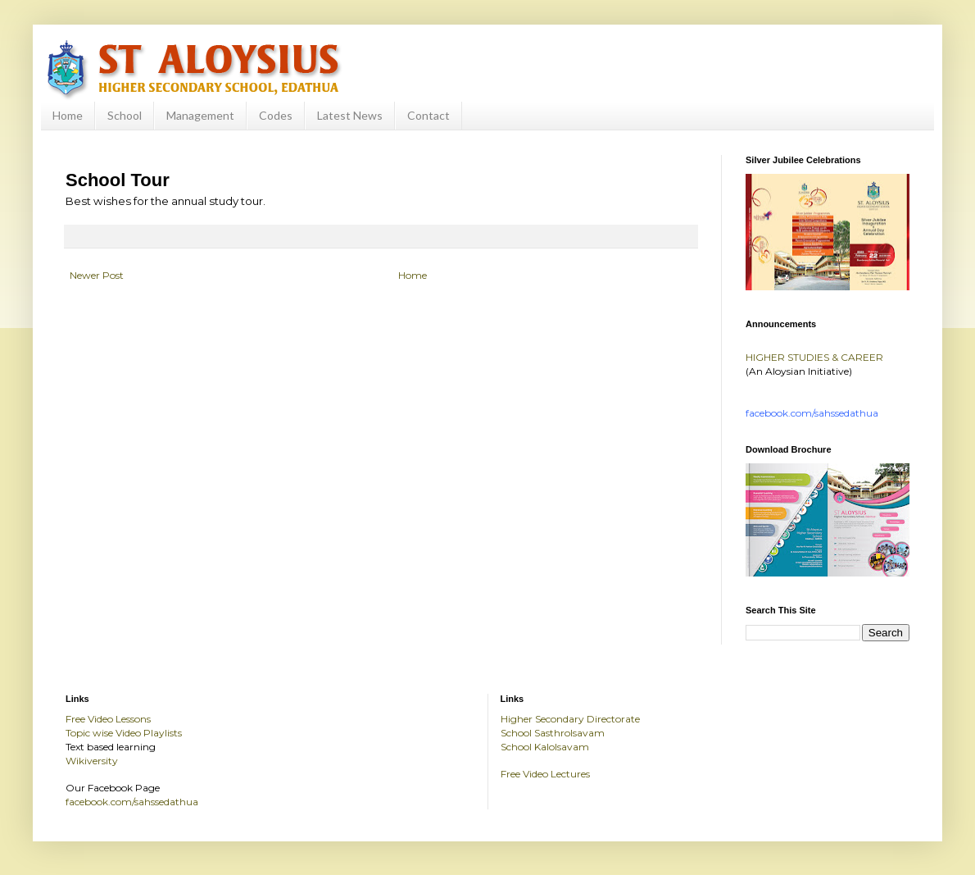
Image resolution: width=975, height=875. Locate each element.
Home (67, 115)
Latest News (350, 115)
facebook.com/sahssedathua (132, 801)
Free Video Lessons (108, 719)
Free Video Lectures (545, 774)
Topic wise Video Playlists (124, 733)
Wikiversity (92, 760)
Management (200, 115)
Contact (428, 115)
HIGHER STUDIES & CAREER (814, 357)
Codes (275, 115)
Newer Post (97, 275)
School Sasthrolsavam (553, 733)
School (124, 115)
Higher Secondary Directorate (570, 719)
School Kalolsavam (545, 747)
